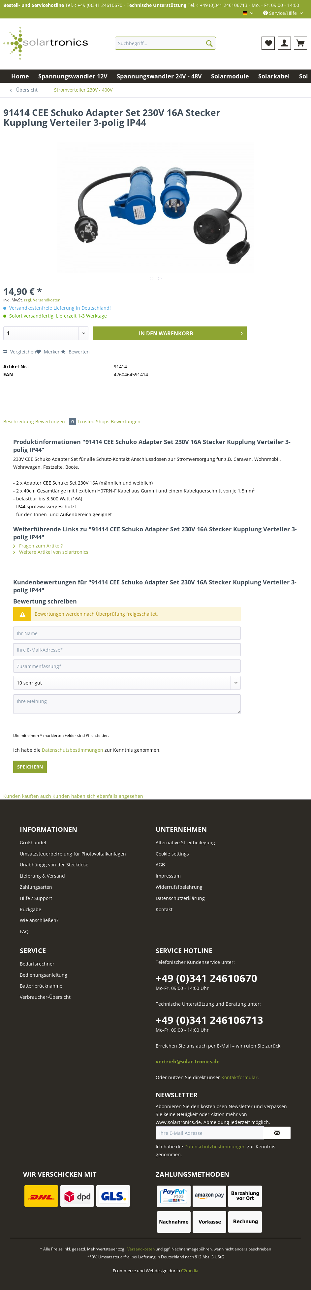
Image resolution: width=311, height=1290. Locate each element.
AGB (160, 864)
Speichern (30, 767)
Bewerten (75, 352)
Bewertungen (56, 421)
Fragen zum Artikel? (38, 546)
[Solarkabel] (274, 76)
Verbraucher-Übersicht (45, 997)
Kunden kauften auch (27, 796)
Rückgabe (30, 909)
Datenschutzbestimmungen (72, 750)
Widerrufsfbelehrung (179, 887)
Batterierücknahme (41, 986)
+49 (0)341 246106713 (209, 1020)
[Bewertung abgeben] (127, 683)
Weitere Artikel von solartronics (50, 552)
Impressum (168, 876)
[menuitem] (165, 46)
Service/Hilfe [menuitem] (280, 13)
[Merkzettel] (268, 43)
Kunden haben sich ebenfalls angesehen (97, 796)
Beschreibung (18, 421)
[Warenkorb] (300, 43)
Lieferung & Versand (42, 876)
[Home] (20, 76)
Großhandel (33, 842)
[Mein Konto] (284, 43)
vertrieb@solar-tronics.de (188, 1061)
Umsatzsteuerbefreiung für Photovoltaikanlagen (73, 854)
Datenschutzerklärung (180, 898)
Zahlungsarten (36, 887)
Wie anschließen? (39, 920)
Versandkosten (141, 1249)
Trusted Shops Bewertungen (109, 421)
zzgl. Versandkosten (42, 300)
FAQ (24, 931)
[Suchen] (209, 43)
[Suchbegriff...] (165, 43)
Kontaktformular (239, 1077)
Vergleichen (19, 352)
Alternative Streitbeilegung (185, 842)
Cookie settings (172, 854)
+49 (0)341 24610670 (206, 978)
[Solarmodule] (230, 76)
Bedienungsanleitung (43, 975)
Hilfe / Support (36, 898)
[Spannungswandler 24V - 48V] (159, 76)
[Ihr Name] (127, 633)
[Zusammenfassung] (127, 666)
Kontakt (164, 909)
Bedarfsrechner (37, 964)
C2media (189, 1271)
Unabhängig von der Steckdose (54, 864)
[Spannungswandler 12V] (73, 76)
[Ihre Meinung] (127, 704)
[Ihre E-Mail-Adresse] (127, 649)
